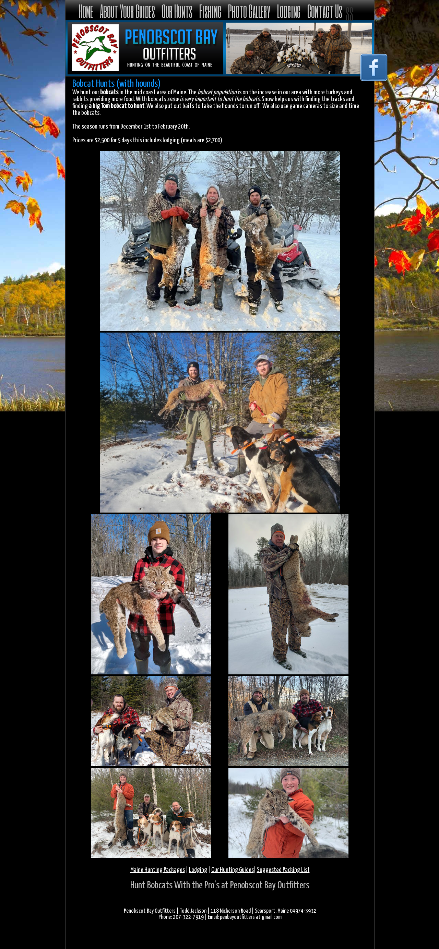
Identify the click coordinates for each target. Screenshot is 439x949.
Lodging (288, 11)
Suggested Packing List (283, 870)
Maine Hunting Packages (157, 870)
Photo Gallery (249, 11)
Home (86, 11)
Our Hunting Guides (232, 870)
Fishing (210, 11)
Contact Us (324, 11)
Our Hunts (177, 11)
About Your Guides (127, 11)
